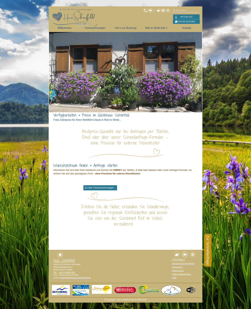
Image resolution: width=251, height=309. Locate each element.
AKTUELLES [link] (186, 17)
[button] (150, 9)
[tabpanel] (125, 118)
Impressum (177, 267)
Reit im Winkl (81, 23)
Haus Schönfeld (64, 260)
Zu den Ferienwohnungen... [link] (100, 187)
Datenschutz (178, 270)
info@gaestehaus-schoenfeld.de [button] (75, 277)
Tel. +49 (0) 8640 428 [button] (64, 272)
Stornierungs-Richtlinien (183, 263)
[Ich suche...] (185, 10)
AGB (174, 277)
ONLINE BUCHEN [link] (186, 21)
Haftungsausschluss (181, 274)
